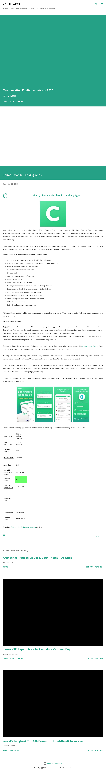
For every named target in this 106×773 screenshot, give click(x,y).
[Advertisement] (53, 139)
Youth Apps (11, 4)
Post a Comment (17, 102)
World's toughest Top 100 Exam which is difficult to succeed (44, 741)
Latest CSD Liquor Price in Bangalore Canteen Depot (38, 649)
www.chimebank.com (90, 346)
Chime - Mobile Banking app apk (23, 527)
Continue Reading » (94, 567)
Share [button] (5, 102)
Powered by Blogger (53, 763)
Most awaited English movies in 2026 (28, 90)
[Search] (96, 4)
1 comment (15, 750)
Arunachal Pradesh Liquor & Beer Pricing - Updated (37, 557)
